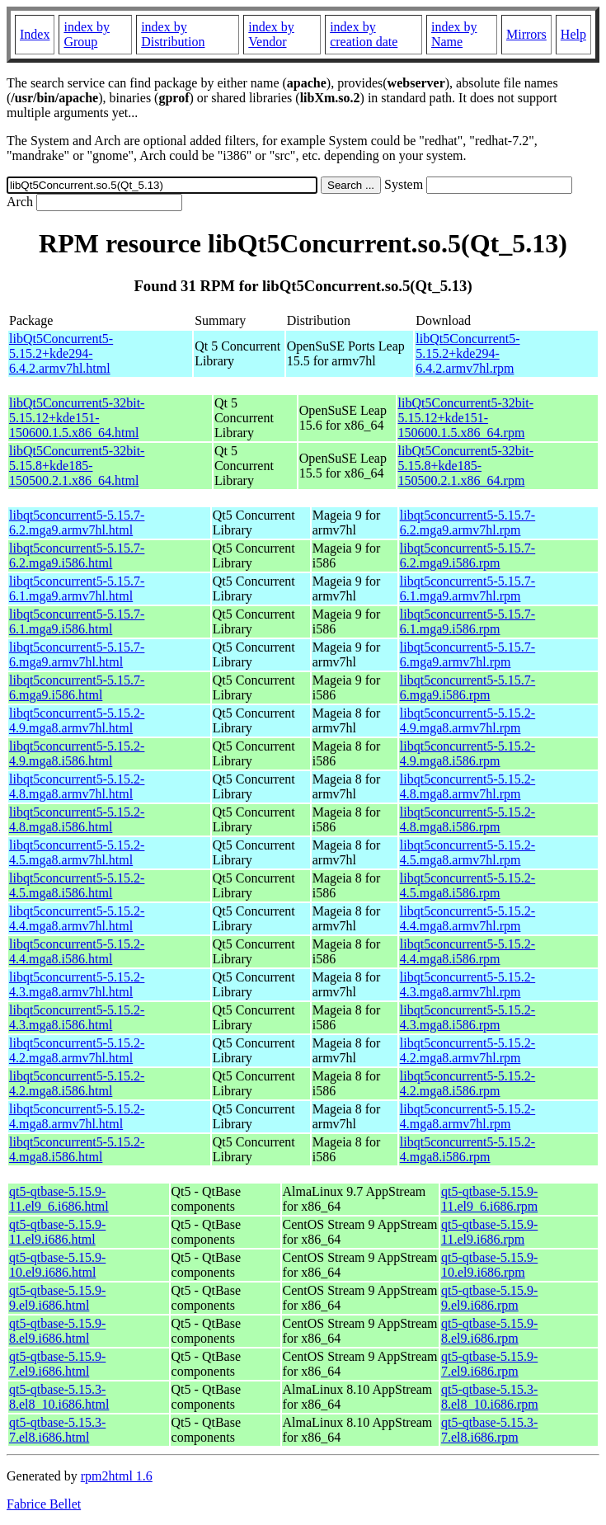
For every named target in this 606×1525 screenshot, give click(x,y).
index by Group (86, 34)
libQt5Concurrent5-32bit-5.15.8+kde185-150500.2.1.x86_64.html (76, 465)
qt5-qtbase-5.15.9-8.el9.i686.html (57, 1330)
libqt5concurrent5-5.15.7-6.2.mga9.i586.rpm (467, 555)
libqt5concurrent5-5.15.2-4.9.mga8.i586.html (76, 753)
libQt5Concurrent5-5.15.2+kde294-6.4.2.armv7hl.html (61, 353)
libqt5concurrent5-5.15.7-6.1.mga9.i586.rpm (467, 621)
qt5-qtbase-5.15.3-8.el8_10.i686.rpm (489, 1396)
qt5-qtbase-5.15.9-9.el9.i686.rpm (489, 1297)
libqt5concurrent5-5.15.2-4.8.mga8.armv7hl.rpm (467, 786)
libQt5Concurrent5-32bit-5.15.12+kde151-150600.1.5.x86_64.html (76, 418)
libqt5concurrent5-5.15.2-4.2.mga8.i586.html (76, 1083)
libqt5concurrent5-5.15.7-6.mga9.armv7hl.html (76, 654)
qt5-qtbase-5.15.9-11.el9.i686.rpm (489, 1231)
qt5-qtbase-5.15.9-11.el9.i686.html (57, 1231)
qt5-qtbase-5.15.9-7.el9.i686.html (57, 1363)
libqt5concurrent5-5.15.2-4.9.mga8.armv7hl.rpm (467, 720)
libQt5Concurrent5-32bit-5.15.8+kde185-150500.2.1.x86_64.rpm (465, 465)
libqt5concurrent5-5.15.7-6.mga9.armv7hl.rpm (467, 654)
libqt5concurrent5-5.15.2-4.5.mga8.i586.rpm (467, 885)
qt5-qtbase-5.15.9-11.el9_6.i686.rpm (489, 1198)
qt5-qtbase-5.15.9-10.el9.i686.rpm (489, 1264)
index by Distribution (172, 34)
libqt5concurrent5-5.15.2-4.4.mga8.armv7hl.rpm (467, 918)
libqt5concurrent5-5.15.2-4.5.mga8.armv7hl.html (76, 852)
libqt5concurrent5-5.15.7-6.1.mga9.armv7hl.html (76, 588)
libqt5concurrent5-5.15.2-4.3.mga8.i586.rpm (467, 1017)
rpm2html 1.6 (117, 1476)
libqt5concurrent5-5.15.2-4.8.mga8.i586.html (76, 819)
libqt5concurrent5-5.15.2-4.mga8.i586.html (76, 1149)
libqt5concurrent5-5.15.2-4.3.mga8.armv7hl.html (76, 984)
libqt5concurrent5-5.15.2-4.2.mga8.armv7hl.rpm (467, 1050)
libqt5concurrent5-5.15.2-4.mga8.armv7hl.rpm (467, 1116)
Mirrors (526, 34)
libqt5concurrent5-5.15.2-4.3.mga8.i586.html (76, 1017)
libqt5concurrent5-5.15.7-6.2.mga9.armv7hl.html (76, 522)
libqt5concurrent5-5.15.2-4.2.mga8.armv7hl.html (76, 1050)
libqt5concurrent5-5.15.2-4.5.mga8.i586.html (76, 885)
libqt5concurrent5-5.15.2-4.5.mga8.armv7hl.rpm (467, 852)
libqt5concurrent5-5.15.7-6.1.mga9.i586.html (76, 621)
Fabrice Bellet (44, 1504)
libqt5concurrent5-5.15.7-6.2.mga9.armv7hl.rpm (467, 522)
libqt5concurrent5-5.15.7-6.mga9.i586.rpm (467, 687)
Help (573, 34)
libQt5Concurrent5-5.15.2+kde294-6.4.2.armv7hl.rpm (467, 353)
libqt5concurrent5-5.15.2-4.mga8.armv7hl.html (76, 1116)
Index (34, 34)
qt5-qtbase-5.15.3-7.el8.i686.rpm (489, 1429)
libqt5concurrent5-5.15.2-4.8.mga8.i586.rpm (467, 819)
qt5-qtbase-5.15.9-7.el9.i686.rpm (489, 1363)
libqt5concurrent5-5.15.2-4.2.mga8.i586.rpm (467, 1083)
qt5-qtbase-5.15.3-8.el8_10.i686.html (59, 1396)
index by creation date (363, 34)
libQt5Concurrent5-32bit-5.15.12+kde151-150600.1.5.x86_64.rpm (465, 418)
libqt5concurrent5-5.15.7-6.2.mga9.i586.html (76, 555)
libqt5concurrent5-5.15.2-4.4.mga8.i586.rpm (467, 951)
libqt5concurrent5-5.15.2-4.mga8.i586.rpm (467, 1149)
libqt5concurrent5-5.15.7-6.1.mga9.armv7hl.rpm (467, 588)
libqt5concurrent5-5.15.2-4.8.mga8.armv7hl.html (76, 786)
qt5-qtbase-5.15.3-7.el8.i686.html (57, 1429)
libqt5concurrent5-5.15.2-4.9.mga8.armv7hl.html (76, 720)
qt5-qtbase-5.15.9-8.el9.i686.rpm (489, 1330)
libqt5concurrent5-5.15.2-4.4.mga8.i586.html (76, 951)
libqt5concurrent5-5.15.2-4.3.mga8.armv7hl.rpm (467, 984)
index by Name (454, 34)
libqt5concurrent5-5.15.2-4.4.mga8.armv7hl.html (76, 918)
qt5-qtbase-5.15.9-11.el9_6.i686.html (59, 1198)
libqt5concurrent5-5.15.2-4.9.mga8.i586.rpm (467, 753)
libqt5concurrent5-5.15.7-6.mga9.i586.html (76, 687)
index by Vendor (271, 34)
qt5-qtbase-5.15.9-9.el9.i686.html (57, 1297)
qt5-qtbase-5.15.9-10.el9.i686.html (57, 1264)
